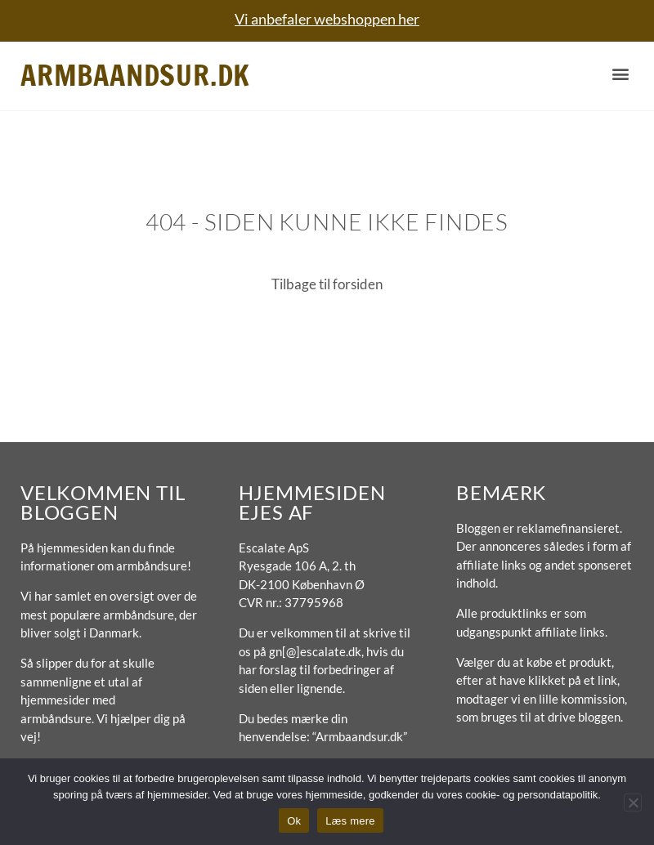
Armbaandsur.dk (135, 75)
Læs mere (350, 821)
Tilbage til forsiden (327, 284)
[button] (620, 73)
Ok (294, 821)
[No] (633, 802)
